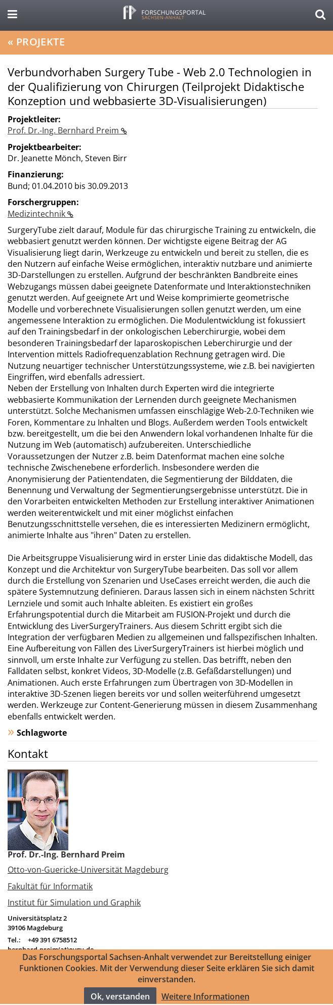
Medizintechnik (37, 213)
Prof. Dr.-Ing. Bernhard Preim (64, 130)
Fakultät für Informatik (50, 886)
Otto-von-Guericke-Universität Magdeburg (88, 869)
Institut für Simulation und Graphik (74, 902)
